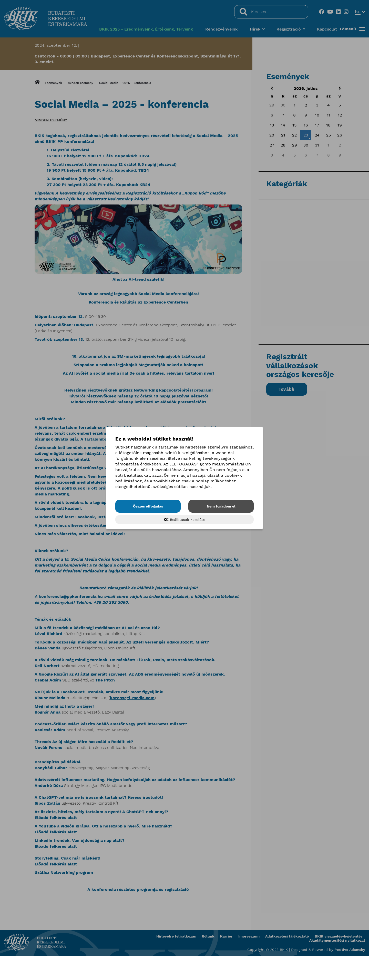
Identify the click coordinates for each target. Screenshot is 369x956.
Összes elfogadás (148, 506)
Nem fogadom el (221, 506)
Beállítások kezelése (184, 520)
